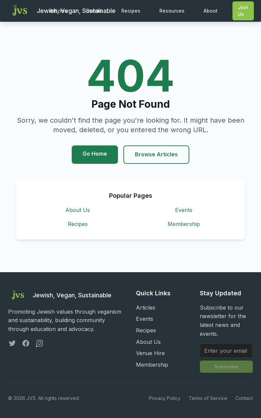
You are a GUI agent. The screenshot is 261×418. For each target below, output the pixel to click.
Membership (184, 224)
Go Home (95, 153)
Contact (244, 398)
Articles (58, 11)
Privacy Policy (164, 398)
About (211, 11)
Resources (172, 11)
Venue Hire (150, 353)
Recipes (130, 11)
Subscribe (226, 366)
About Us (77, 210)
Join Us (243, 10)
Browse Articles (156, 154)
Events (94, 11)
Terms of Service (208, 398)
